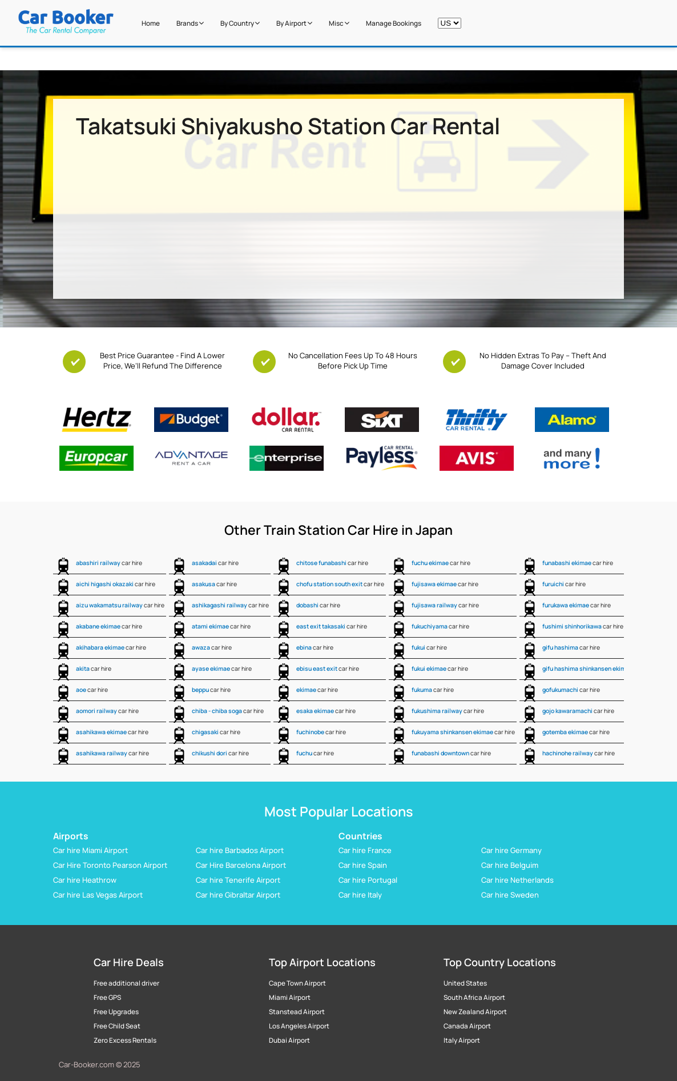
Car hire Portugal (367, 880)
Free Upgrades (116, 1011)
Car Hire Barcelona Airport (241, 865)
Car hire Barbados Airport (240, 850)
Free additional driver (126, 983)
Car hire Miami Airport (90, 850)
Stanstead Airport (297, 1011)
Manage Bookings (393, 23)
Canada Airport (467, 1026)
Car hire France (365, 850)
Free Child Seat (117, 1026)
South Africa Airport (474, 997)
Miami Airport (290, 997)
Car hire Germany (511, 850)
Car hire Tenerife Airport (238, 880)
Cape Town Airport (297, 983)
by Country (240, 23)
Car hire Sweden (510, 895)
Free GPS (107, 997)
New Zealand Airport (475, 1011)
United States (465, 983)
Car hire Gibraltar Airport (238, 895)
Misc (339, 23)
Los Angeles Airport (299, 1026)
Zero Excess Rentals (125, 1040)
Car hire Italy (360, 895)
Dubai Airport (289, 1040)
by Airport (294, 23)
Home (151, 23)
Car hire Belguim (509, 865)
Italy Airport (462, 1040)
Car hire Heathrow (84, 880)
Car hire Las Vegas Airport (98, 895)
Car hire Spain (362, 865)
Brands (190, 23)
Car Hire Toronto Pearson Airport (110, 865)
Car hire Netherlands (517, 880)
